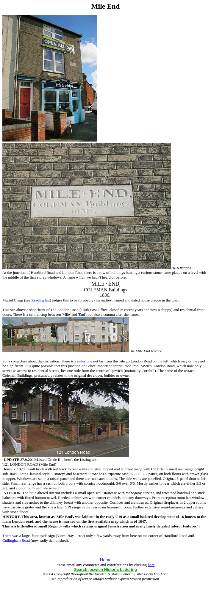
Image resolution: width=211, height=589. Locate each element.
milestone (84, 361)
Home (105, 559)
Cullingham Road (16, 540)
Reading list (40, 300)
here (151, 565)
